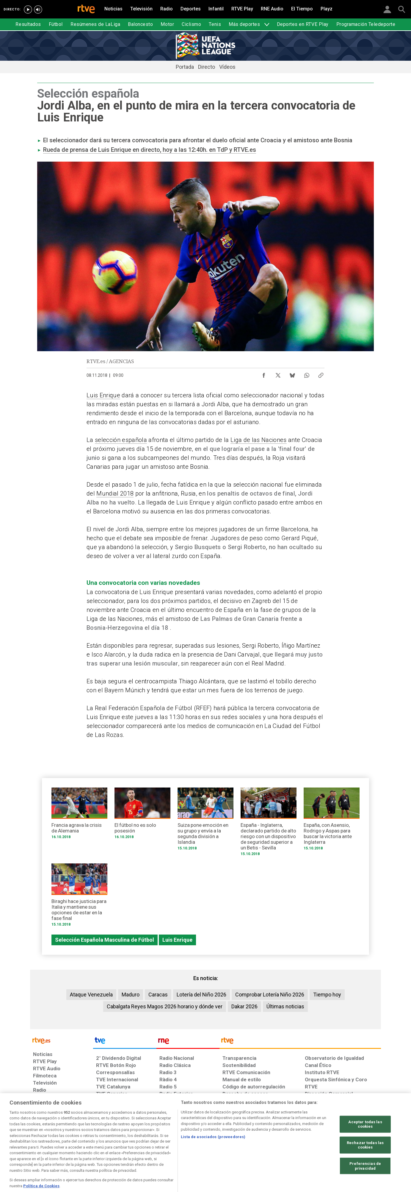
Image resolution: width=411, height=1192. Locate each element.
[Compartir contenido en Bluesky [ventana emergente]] (292, 373)
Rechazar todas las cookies (365, 1161)
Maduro (130, 994)
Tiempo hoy (327, 994)
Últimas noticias (285, 1006)
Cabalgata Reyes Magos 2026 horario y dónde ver (164, 1006)
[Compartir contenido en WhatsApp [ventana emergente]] (306, 373)
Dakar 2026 (244, 1006)
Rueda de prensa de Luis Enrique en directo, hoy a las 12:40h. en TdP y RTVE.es (149, 149)
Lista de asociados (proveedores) (213, 1153)
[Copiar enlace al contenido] (321, 373)
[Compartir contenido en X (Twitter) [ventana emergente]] (278, 373)
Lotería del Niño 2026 (201, 994)
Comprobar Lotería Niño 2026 (269, 994)
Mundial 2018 (115, 493)
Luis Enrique (103, 395)
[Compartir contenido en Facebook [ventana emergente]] (264, 373)
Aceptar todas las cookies (365, 1140)
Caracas (158, 994)
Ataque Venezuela (91, 994)
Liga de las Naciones (258, 439)
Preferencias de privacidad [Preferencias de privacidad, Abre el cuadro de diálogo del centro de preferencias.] (365, 1182)
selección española (121, 439)
